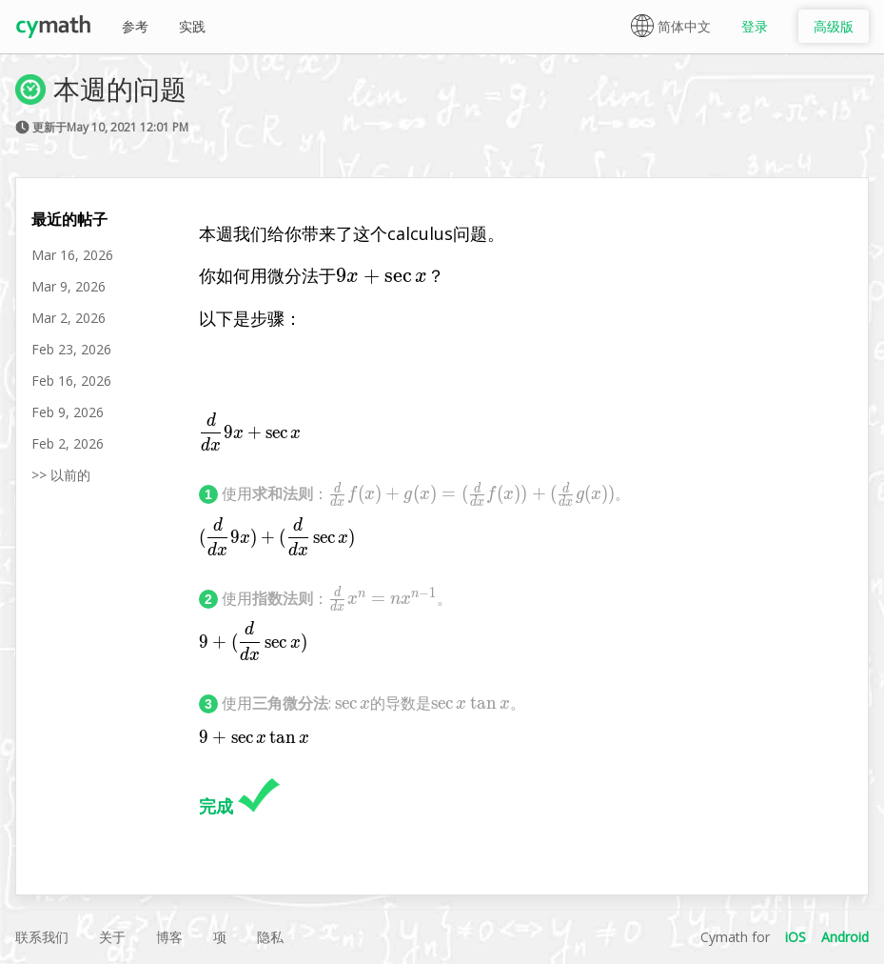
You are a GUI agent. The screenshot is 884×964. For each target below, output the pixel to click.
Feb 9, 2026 (67, 412)
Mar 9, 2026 (68, 286)
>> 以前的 (60, 475)
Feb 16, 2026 (71, 381)
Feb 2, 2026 (67, 443)
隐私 (270, 937)
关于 (112, 937)
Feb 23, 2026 (71, 349)
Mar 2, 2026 (68, 318)
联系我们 (42, 937)
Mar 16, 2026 (72, 255)
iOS (795, 937)
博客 (169, 937)
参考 (135, 26)
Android (845, 937)
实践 (192, 26)
